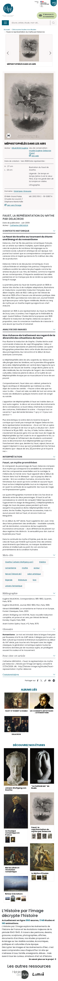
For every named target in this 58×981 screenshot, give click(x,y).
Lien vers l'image (14, 205)
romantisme (10, 568)
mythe (25, 568)
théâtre (42, 562)
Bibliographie (10, 593)
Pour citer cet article (14, 655)
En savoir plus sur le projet (41, 959)
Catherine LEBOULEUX (19, 225)
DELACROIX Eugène (20, 148)
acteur (37, 568)
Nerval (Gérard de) (13, 574)
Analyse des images (15, 329)
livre (34, 580)
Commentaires (11, 674)
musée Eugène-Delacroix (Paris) (40, 151)
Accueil (7, 29)
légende (8, 580)
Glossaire (8, 629)
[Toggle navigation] (5, 22)
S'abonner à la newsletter (48, 15)
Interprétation (12, 456)
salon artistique (34, 574)
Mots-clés (8, 555)
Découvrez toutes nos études (24, 29)
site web (35, 156)
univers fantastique (13, 586)
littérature (22, 580)
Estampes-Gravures (22, 191)
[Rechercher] (30, 22)
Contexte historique (16, 230)
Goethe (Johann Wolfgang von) (19, 562)
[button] (50, 53)
